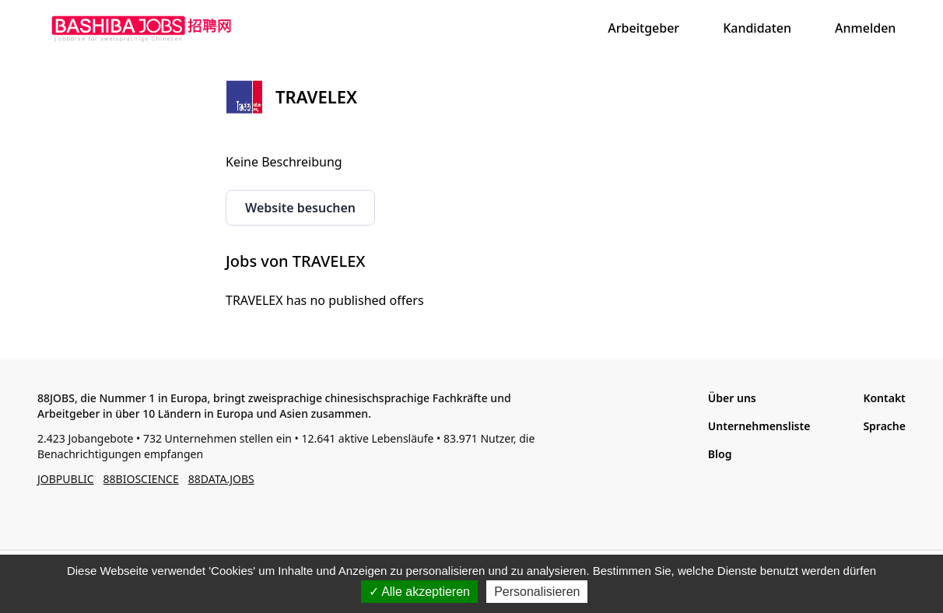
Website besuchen (300, 207)
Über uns (732, 398)
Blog (720, 454)
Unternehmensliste (759, 426)
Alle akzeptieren (419, 591)
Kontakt (884, 398)
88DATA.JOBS (221, 478)
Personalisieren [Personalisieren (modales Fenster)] (537, 591)
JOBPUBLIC (65, 478)
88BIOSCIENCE (141, 478)
